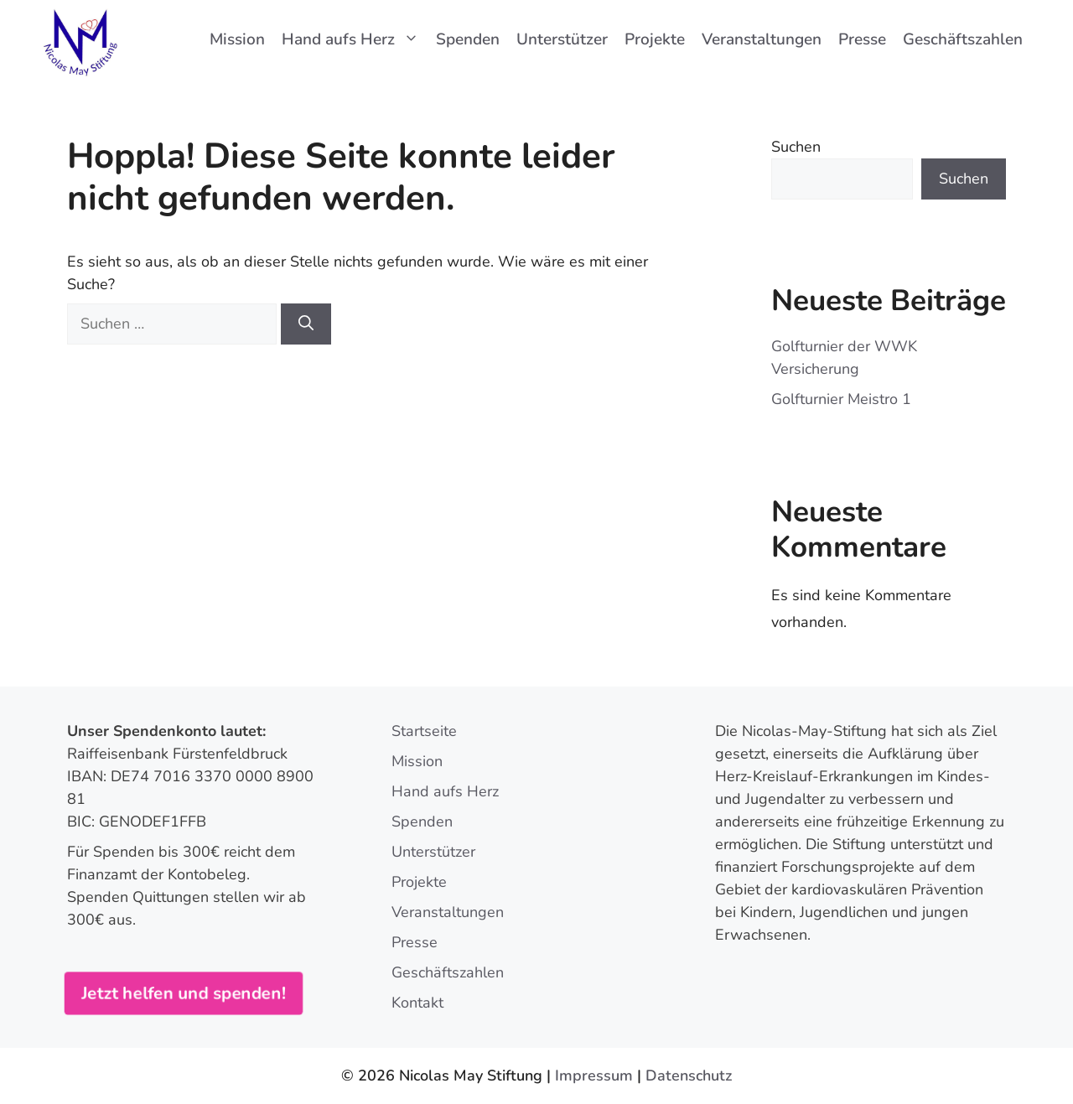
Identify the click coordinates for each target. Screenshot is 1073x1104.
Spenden (468, 39)
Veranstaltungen (762, 39)
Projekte (655, 39)
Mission (237, 39)
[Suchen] (306, 324)
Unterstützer (562, 39)
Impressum (594, 1075)
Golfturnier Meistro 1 (841, 399)
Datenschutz (688, 1075)
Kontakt (417, 1003)
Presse (862, 39)
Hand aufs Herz (355, 39)
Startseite (424, 731)
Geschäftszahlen (963, 39)
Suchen (796, 147)
